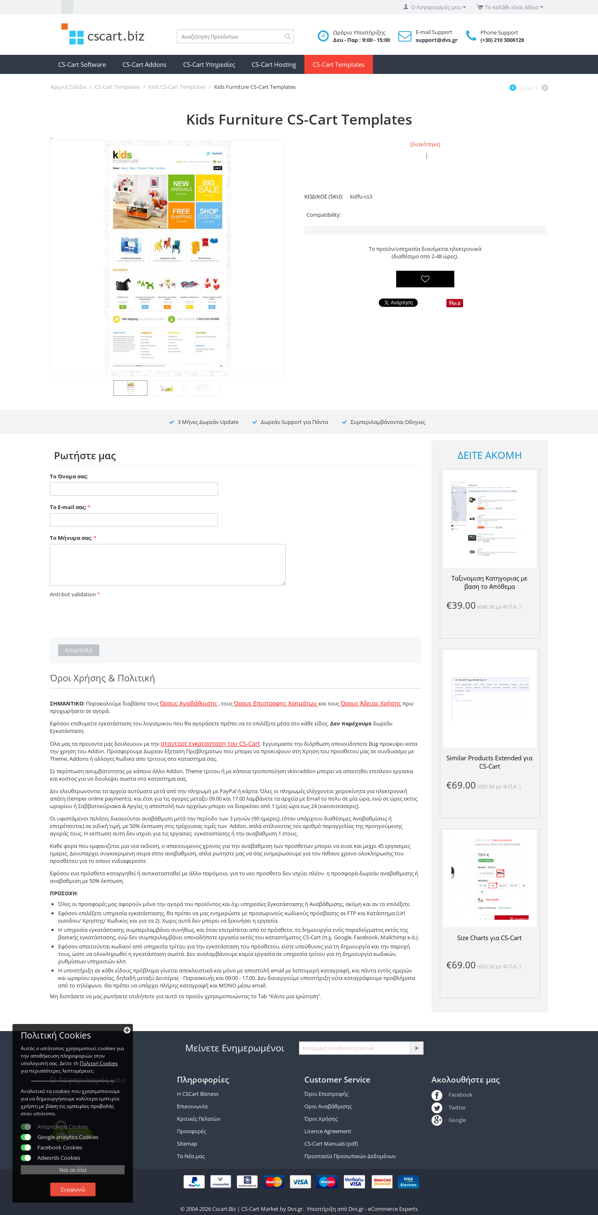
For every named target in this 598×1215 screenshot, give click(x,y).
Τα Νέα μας (191, 1156)
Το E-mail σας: (68, 507)
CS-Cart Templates (339, 64)
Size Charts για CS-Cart (489, 937)
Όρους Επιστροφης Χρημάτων (276, 703)
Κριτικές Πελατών (199, 1118)
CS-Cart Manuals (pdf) (331, 1143)
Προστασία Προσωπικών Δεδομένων (350, 1156)
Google (448, 1120)
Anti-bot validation (73, 594)
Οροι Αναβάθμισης (328, 1106)
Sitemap (187, 1143)
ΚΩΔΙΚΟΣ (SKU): (323, 196)
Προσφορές (191, 1131)
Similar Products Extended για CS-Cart (489, 762)
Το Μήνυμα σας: (71, 537)
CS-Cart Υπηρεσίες (209, 64)
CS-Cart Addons (145, 64)
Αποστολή (79, 650)
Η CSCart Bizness (197, 1093)
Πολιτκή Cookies (99, 1063)
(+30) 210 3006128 (502, 40)
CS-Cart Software (82, 64)
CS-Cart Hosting (274, 64)
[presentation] (113, 616)
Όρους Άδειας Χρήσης (371, 703)
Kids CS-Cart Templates (177, 87)
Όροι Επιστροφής (326, 1093)
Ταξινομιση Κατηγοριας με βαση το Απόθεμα (489, 582)
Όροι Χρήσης (321, 1118)
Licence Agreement (327, 1131)
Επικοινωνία (192, 1106)
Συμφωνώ (73, 1189)
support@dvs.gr (437, 40)
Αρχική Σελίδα (68, 87)
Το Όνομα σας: (69, 476)
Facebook (452, 1094)
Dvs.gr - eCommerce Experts (383, 1209)
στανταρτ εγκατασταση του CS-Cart (210, 743)
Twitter (448, 1107)
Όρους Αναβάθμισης (188, 703)
